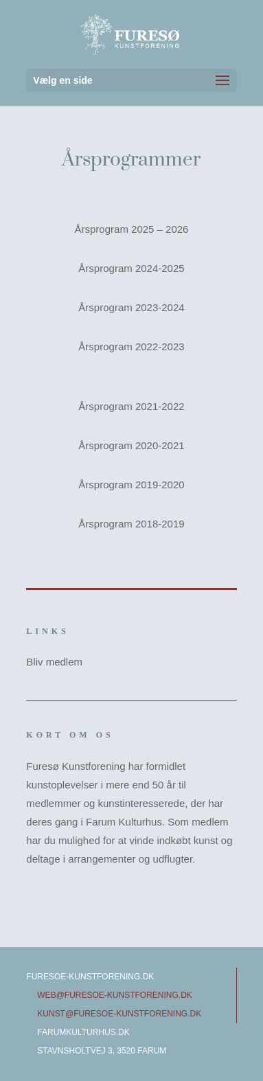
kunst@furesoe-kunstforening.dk (119, 1014)
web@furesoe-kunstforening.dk (114, 995)
